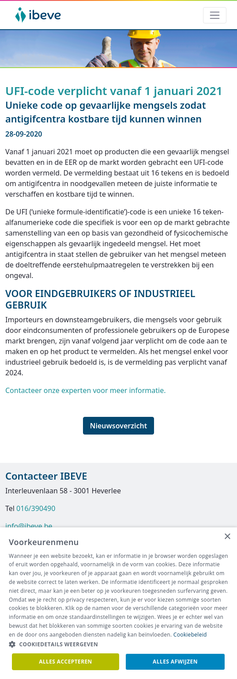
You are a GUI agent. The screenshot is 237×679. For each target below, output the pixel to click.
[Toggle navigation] (214, 15)
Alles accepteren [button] (65, 661)
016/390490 (35, 508)
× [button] (227, 537)
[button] (118, 644)
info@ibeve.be (29, 526)
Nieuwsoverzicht (118, 426)
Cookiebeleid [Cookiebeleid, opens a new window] (190, 634)
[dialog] (118, 603)
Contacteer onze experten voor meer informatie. (85, 390)
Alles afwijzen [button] (175, 661)
